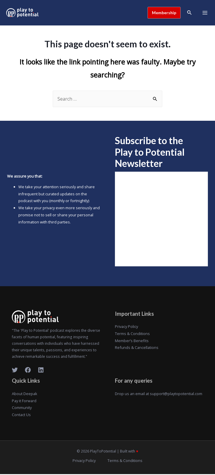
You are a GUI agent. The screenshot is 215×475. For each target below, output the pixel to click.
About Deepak (24, 394)
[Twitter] (15, 371)
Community (22, 408)
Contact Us (21, 415)
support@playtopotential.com (176, 394)
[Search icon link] (189, 13)
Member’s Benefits (132, 341)
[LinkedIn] (41, 371)
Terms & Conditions (132, 334)
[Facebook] (28, 371)
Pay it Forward (24, 401)
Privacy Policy (126, 327)
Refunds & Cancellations (136, 348)
